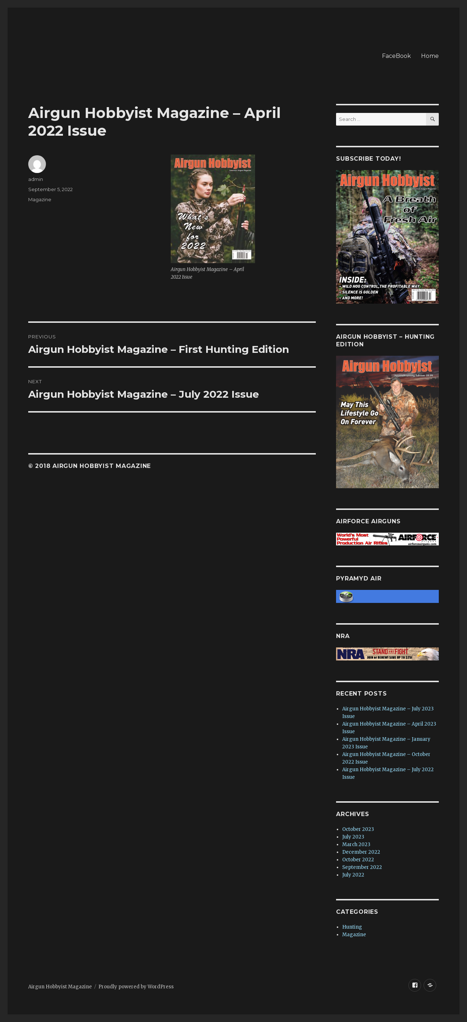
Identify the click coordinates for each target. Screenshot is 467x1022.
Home (430, 55)
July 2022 (353, 875)
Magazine (39, 199)
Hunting (352, 927)
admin (35, 179)
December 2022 (361, 852)
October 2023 (358, 829)
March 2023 (356, 844)
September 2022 (362, 867)
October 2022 (358, 860)
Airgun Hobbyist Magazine (60, 987)
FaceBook (396, 55)
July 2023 (353, 837)
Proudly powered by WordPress (136, 987)
